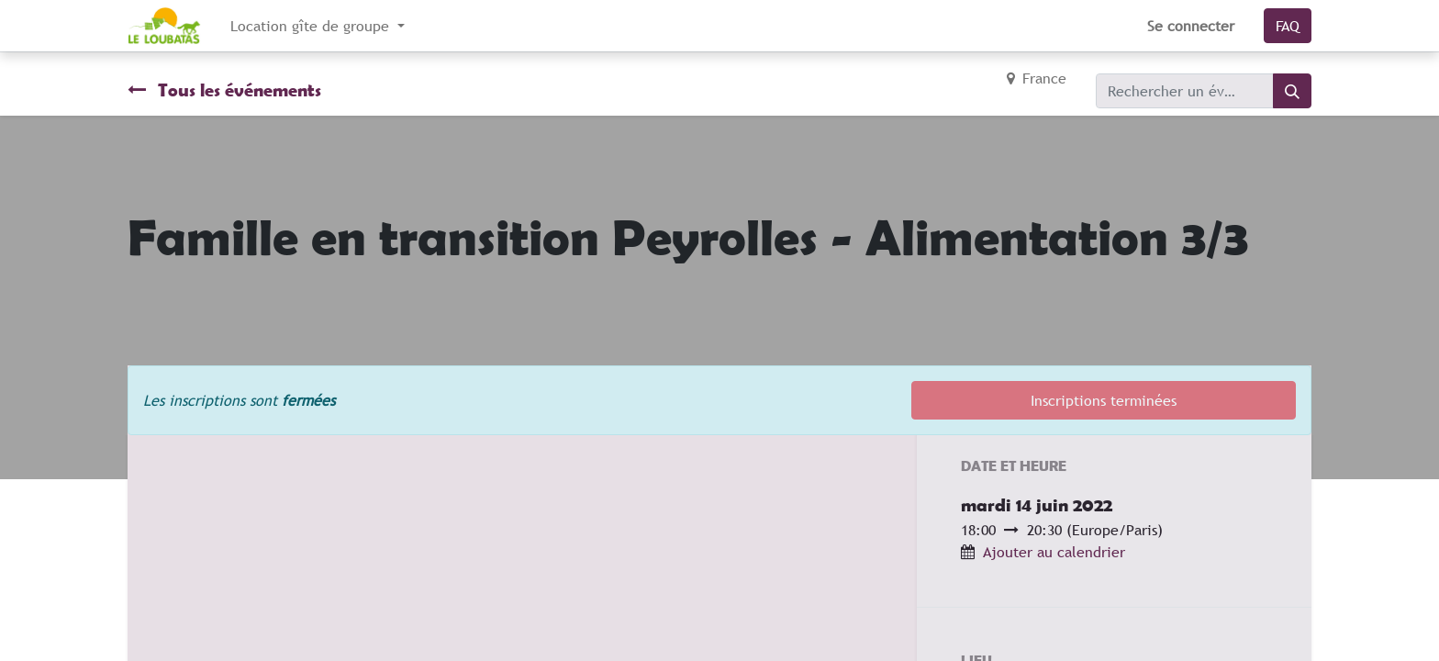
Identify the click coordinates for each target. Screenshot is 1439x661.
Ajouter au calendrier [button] (1054, 552)
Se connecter (1190, 26)
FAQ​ (1288, 26)
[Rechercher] (1292, 90)
